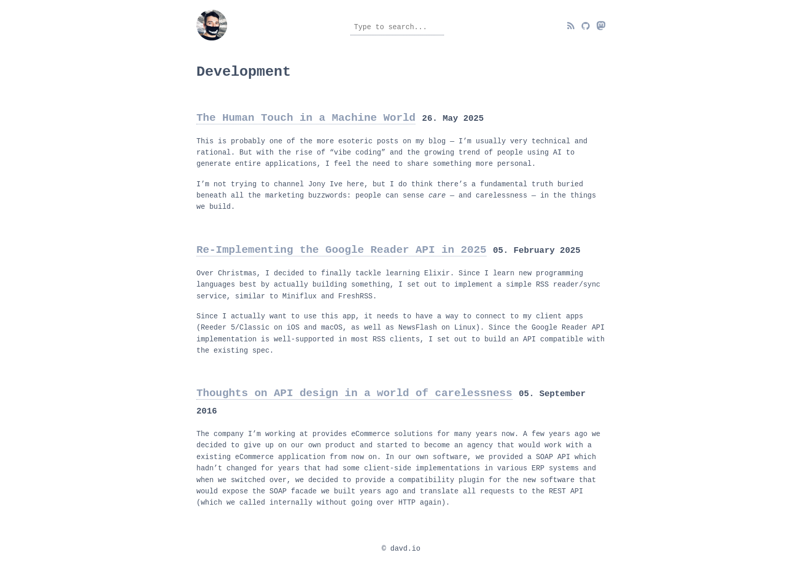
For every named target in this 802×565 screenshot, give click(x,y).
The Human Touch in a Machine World (305, 115)
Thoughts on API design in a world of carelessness (354, 391)
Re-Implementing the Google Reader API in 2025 (341, 248)
